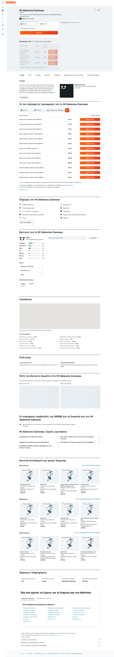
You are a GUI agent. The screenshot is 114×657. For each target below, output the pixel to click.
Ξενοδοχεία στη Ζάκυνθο (78, 614)
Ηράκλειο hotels (52, 617)
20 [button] (43, 50)
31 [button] (31, 57)
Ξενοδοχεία (29, 653)
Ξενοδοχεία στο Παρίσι (53, 612)
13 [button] (43, 46)
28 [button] (47, 54)
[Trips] (3, 29)
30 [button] (54, 54)
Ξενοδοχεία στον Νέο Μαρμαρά (55, 608)
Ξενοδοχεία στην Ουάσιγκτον (30, 614)
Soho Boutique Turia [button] (25, 484)
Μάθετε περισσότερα (75, 182)
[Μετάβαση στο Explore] (3, 18)
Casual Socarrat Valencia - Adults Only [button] (89, 518)
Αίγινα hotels (26, 619)
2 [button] (54, 38)
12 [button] (39, 46)
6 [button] (82, 38)
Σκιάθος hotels (51, 619)
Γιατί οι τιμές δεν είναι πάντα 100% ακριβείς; (60, 645)
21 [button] (46, 50)
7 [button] (46, 42)
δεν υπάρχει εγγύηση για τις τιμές (52, 635)
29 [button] (50, 54)
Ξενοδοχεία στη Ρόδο (53, 610)
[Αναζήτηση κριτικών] (69, 238)
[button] (2, 2)
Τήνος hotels (75, 617)
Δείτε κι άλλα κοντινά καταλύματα (91, 465)
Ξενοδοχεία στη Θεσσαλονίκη (30, 617)
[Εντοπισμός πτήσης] (3, 21)
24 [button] (31, 54)
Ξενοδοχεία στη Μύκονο (78, 610)
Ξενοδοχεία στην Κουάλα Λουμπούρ (81, 608)
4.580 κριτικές (30, 18)
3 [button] (31, 42)
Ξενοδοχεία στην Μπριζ (54, 614)
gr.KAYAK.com (22, 653)
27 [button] (43, 54)
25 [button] (35, 54)
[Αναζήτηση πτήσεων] (3, 7)
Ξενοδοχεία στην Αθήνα (29, 610)
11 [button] (35, 46)
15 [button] (50, 46)
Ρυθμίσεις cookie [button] (23, 189)
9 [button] (54, 42)
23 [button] (54, 50)
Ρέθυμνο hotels (27, 621)
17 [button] (31, 50)
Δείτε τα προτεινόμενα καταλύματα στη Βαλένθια (87, 532)
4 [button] (35, 42)
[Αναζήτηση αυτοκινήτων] (3, 14)
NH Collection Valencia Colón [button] (88, 552)
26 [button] (39, 54)
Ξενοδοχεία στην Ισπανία (52, 653)
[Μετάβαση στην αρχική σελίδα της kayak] (11, 2)
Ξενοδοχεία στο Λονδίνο (29, 612)
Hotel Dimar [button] (43, 484)
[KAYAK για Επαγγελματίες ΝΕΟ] (3, 25)
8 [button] (50, 42)
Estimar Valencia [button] (24, 552)
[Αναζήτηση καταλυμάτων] (3, 10)
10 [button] (31, 46)
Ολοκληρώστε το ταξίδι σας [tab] (44, 598)
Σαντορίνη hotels (76, 619)
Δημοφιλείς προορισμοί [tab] (28, 598)
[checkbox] (27, 285)
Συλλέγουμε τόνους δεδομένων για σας (60, 643)
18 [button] (35, 50)
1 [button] (50, 38)
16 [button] (54, 46)
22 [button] (50, 50)
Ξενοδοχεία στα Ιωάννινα (29, 608)
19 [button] (39, 50)
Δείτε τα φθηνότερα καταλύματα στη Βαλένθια (88, 499)
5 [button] (39, 42)
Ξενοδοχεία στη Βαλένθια (65, 653)
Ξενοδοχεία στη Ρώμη (77, 612)
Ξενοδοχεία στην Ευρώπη (39, 653)
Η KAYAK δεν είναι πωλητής (60, 640)
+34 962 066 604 (24, 16)
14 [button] (46, 46)
